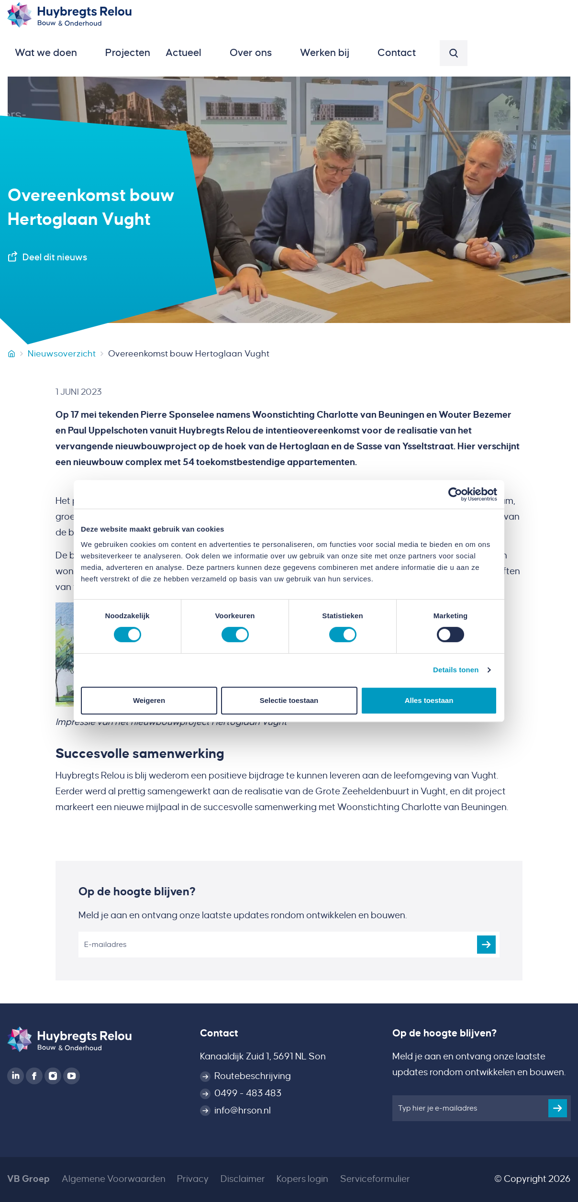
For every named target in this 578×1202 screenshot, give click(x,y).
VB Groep (28, 1179)
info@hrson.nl (242, 1110)
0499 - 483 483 (247, 1093)
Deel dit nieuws (54, 257)
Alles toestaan (429, 700)
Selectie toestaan (289, 700)
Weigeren (149, 700)
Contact (219, 1033)
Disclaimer (243, 1179)
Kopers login (302, 1179)
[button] (52, 53)
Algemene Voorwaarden (114, 1179)
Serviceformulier (375, 1179)
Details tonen (455, 670)
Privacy (193, 1179)
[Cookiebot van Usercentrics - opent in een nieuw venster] (455, 494)
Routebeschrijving (252, 1076)
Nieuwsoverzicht (62, 353)
